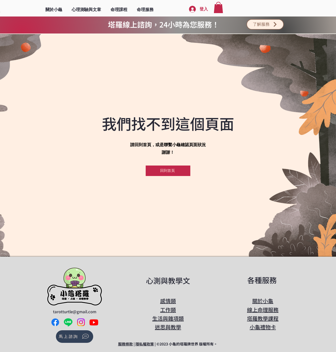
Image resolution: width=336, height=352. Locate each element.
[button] (86, 7)
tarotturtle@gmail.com (74, 311)
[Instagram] (81, 322)
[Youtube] (94, 322)
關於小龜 (262, 301)
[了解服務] (265, 24)
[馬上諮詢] (74, 336)
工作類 (168, 310)
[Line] (68, 322)
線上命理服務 (263, 310)
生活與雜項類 (168, 318)
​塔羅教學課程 (263, 318)
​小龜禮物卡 (263, 327)
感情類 (168, 301)
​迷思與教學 (168, 327)
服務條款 (125, 343)
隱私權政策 (144, 343)
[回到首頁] (168, 171)
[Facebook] (55, 322)
